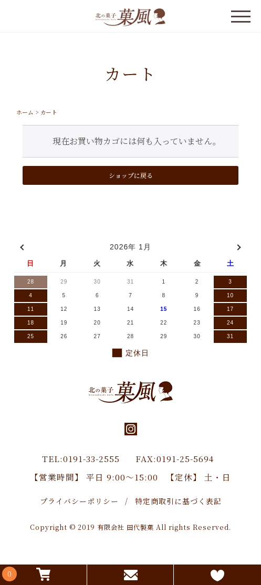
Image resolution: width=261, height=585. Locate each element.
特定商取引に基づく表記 (178, 501)
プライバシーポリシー (79, 501)
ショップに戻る (131, 175)
